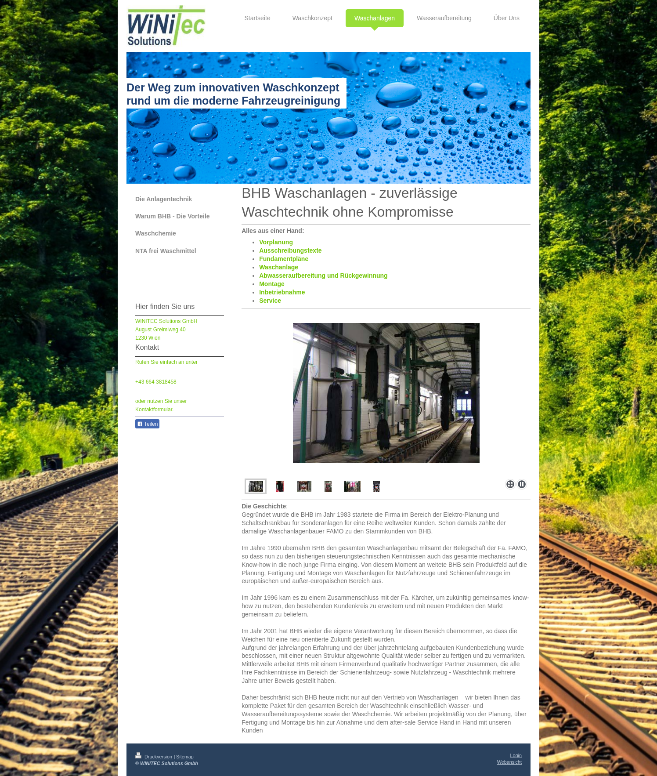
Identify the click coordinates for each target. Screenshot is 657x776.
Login (516, 755)
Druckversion (154, 756)
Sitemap (185, 756)
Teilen (147, 424)
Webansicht (509, 762)
